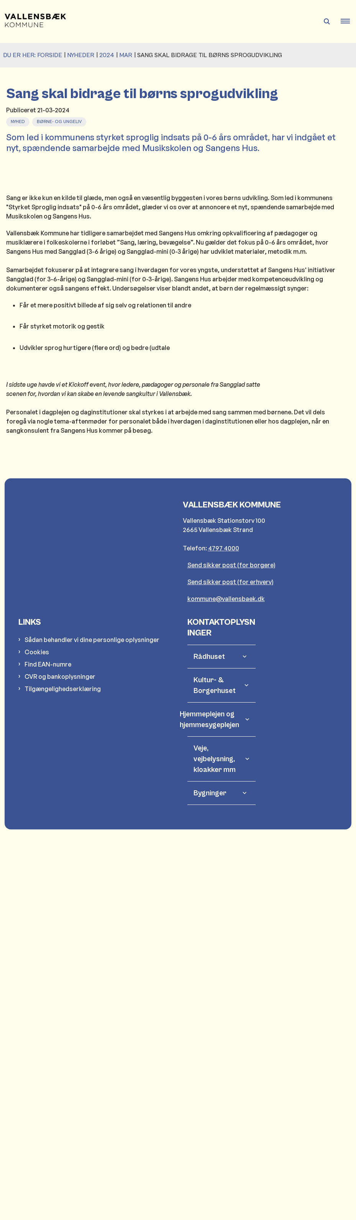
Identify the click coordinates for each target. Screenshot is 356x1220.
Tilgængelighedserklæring (63, 1061)
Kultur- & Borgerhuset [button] (215, 1057)
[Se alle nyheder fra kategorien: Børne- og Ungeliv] (60, 121)
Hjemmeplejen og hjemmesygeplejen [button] (216, 1091)
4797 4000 (223, 920)
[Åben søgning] (327, 21)
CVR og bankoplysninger (60, 1049)
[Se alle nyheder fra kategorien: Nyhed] (18, 121)
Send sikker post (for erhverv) (230, 954)
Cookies (37, 1024)
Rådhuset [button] (209, 1029)
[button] (348, 21)
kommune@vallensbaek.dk (226, 971)
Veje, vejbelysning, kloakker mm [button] (215, 1131)
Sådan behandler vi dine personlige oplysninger (92, 1012)
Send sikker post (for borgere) (231, 937)
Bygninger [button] (210, 1165)
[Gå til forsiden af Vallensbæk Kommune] (33, 21)
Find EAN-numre (48, 1036)
